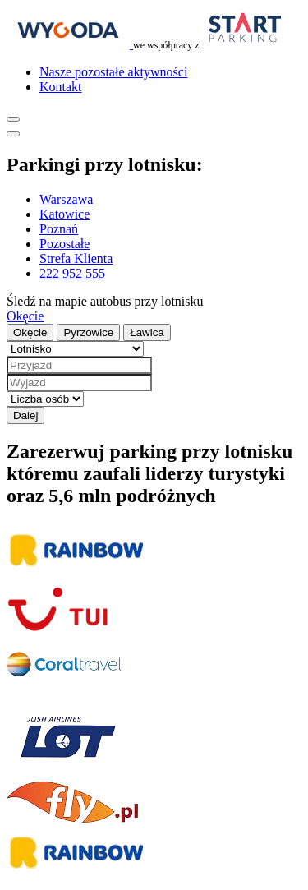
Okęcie (25, 316)
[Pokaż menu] (13, 119)
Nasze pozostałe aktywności (113, 72)
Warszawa (66, 199)
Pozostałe (64, 244)
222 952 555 (72, 273)
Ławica (147, 332)
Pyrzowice (88, 332)
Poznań (58, 229)
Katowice (64, 214)
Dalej (25, 415)
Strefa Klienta (76, 258)
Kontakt (60, 87)
